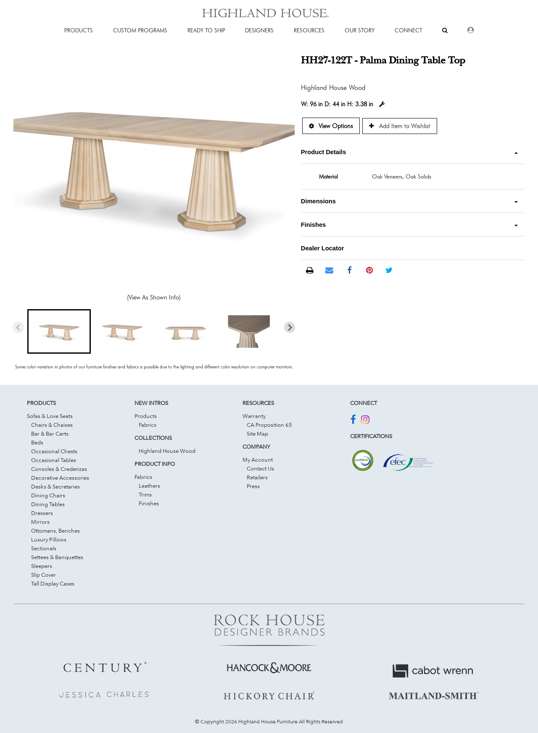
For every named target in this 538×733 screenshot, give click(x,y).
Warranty (254, 415)
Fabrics (147, 424)
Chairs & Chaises (52, 424)
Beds (37, 442)
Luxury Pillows (48, 539)
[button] (58, 331)
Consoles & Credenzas (59, 468)
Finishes (149, 503)
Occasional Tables (53, 460)
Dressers (42, 513)
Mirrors (40, 521)
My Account (258, 459)
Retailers (257, 477)
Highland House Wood (167, 450)
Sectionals (43, 548)
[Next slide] (289, 327)
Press (253, 486)
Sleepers (41, 565)
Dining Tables (48, 504)
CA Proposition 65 (269, 424)
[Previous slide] (18, 327)
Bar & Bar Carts (50, 433)
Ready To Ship (206, 30)
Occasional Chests (54, 451)
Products (145, 415)
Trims (145, 494)
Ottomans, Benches (55, 530)
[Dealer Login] (470, 30)
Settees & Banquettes (57, 557)
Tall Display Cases (52, 583)
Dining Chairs (48, 495)
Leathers (149, 485)
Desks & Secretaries (55, 486)
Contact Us (260, 468)
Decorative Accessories (60, 477)
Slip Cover (43, 574)
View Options (331, 125)
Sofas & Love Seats (50, 415)
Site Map (257, 433)
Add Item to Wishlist (399, 125)
